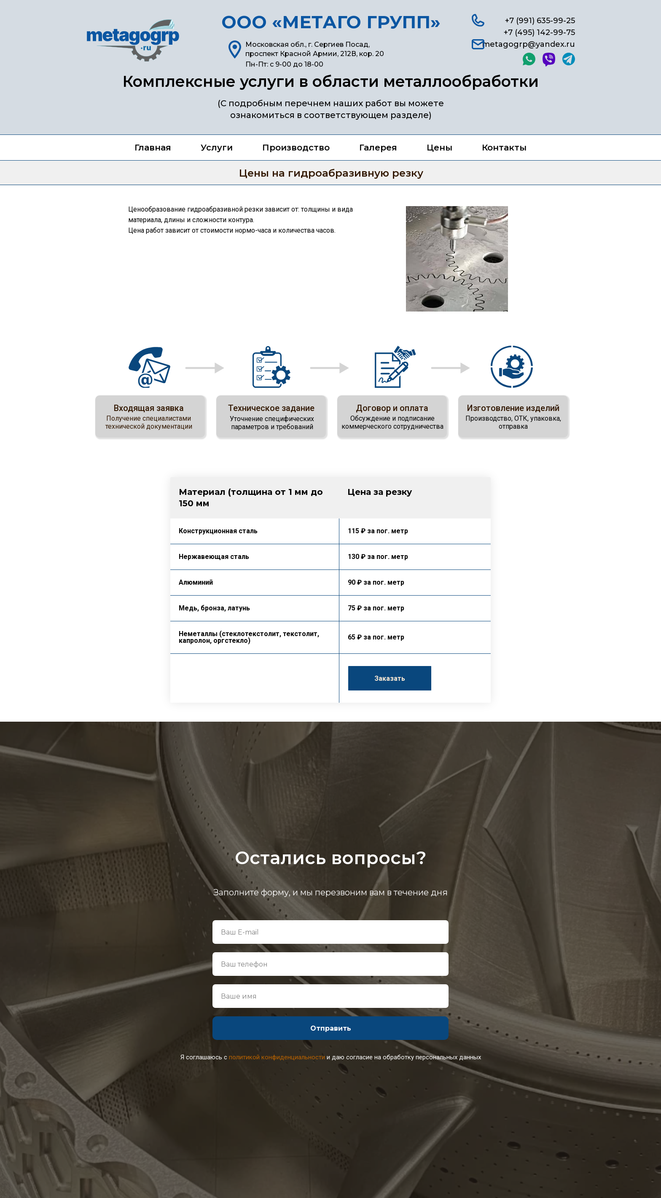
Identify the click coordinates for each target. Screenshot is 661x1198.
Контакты (504, 147)
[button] (390, 678)
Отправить (330, 1028)
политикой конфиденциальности (277, 1057)
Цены (439, 147)
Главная (152, 147)
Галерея (378, 147)
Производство (296, 147)
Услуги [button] (217, 147)
